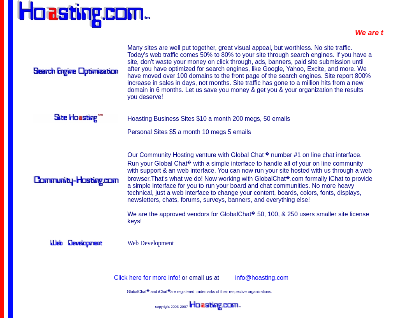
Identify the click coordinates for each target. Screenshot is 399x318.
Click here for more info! (148, 277)
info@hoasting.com (261, 277)
